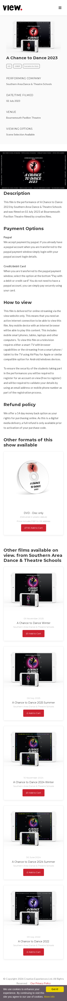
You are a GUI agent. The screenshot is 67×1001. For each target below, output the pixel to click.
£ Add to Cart (34, 713)
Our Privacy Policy (40, 983)
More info (49, 996)
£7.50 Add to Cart (33, 527)
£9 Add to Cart (33, 633)
